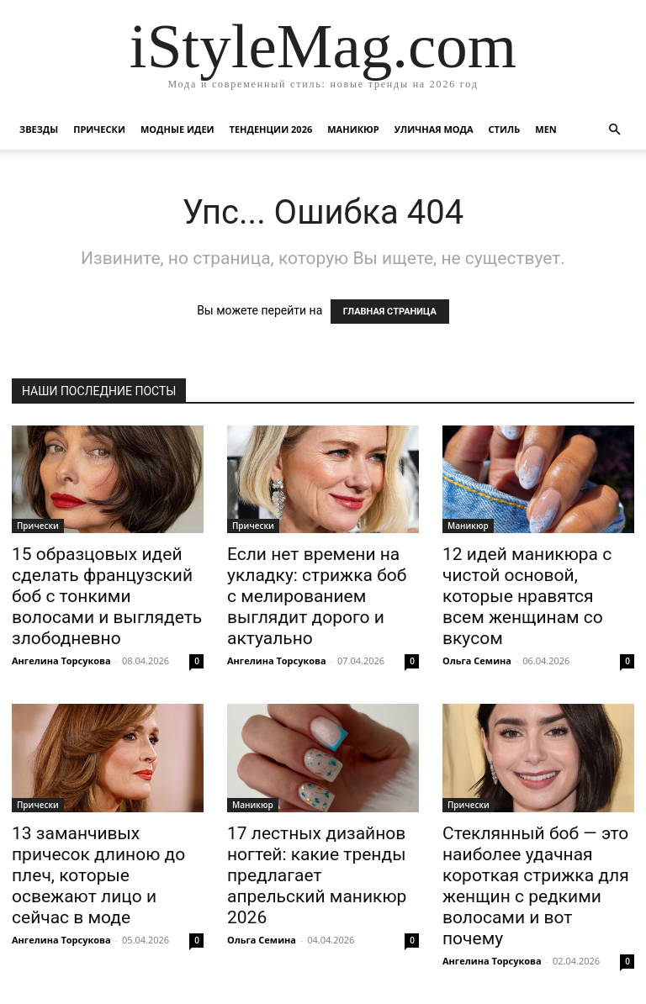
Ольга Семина (476, 660)
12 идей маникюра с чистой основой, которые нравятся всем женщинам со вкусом (527, 596)
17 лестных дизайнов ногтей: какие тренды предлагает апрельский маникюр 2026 (316, 875)
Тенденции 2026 (271, 129)
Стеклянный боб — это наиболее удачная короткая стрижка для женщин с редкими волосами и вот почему (535, 886)
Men (545, 129)
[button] (614, 130)
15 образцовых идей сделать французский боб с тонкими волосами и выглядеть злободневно (107, 596)
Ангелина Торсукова (61, 660)
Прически (99, 129)
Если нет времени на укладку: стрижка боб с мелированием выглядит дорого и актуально (316, 596)
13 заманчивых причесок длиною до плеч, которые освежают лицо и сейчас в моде (98, 875)
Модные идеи (177, 129)
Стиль (505, 129)
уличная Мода (434, 129)
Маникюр (353, 129)
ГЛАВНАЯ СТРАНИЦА (390, 311)
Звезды (38, 129)
